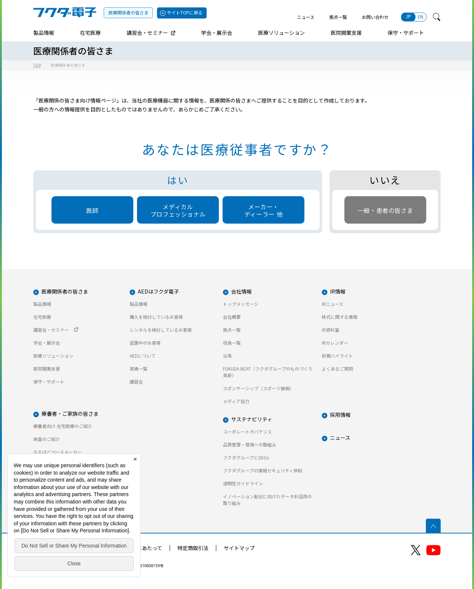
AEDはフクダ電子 (158, 291)
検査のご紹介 (46, 439)
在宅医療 (42, 317)
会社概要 (232, 317)
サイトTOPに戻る (185, 12)
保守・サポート (48, 381)
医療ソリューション (53, 355)
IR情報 (338, 291)
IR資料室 (330, 330)
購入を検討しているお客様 (156, 317)
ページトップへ (433, 526)
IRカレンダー (335, 342)
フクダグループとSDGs (246, 457)
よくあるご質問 (337, 368)
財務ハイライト (337, 355)
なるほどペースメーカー (57, 452)
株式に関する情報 (339, 317)
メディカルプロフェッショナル (178, 210)
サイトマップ (239, 548)
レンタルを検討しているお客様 (161, 330)
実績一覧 (138, 368)
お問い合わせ (375, 17)
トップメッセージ (240, 304)
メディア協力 (236, 401)
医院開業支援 (46, 368)
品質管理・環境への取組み (249, 444)
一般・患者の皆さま (385, 210)
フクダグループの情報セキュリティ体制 (262, 470)
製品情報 (42, 304)
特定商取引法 (192, 548)
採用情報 (340, 414)
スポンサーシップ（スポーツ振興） (258, 388)
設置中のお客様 (145, 342)
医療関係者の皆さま (128, 12)
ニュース (305, 17)
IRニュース (332, 304)
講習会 (136, 381)
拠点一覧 (338, 17)
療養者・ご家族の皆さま (70, 413)
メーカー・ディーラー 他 (263, 210)
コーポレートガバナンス (247, 431)
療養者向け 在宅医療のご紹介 (62, 426)
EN (420, 16)
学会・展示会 (46, 342)
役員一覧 (232, 342)
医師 (92, 210)
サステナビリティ (251, 419)
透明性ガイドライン (243, 483)
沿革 (227, 355)
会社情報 (241, 291)
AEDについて (143, 355)
